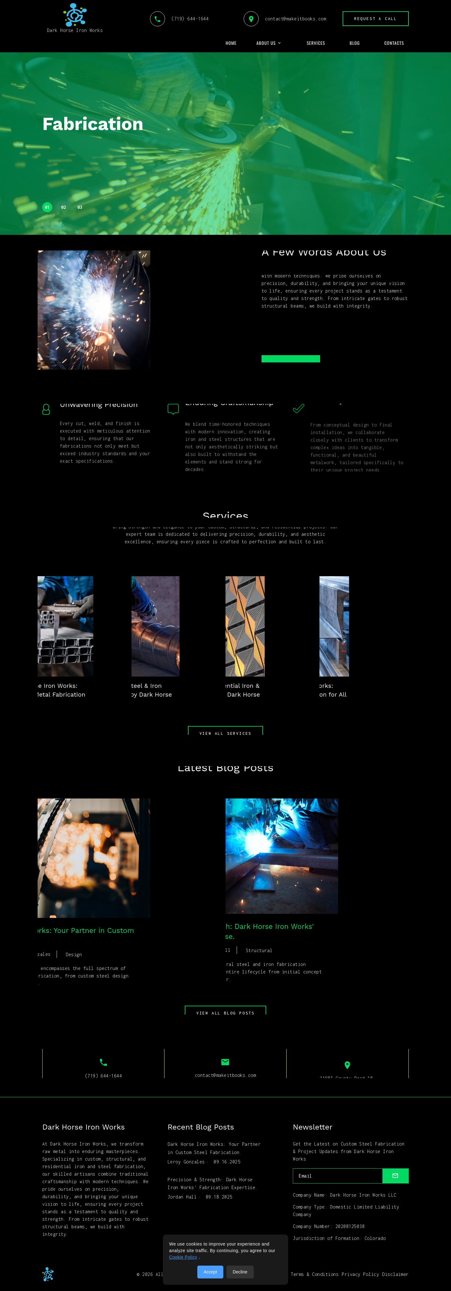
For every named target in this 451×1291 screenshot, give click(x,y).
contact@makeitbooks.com (283, 18)
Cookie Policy (183, 1257)
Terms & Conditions (315, 1274)
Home (231, 43)
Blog (355, 43)
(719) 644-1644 (177, 18)
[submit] (396, 1176)
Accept (210, 1271)
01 (47, 207)
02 (63, 207)
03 (80, 207)
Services (316, 43)
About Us (266, 43)
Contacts (394, 43)
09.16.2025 (227, 1160)
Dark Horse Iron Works (75, 18)
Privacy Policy (360, 1274)
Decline (240, 1271)
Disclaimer (395, 1274)
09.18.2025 (219, 1195)
